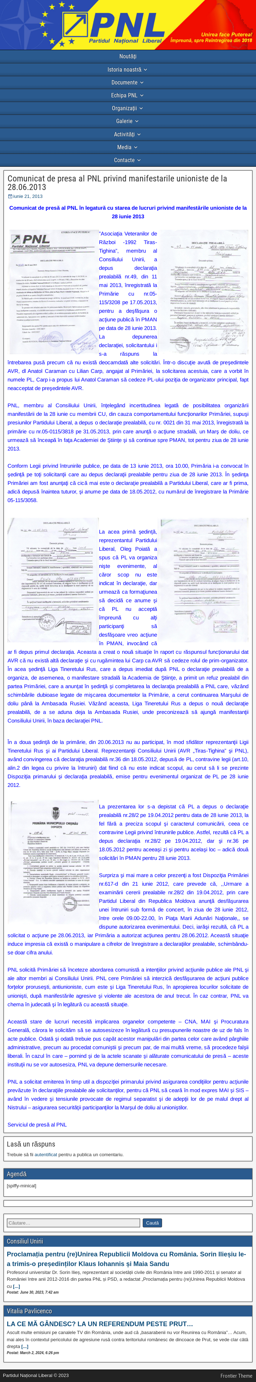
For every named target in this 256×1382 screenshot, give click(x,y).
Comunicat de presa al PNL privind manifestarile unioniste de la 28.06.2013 (117, 183)
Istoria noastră (125, 69)
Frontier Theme (236, 1376)
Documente (125, 82)
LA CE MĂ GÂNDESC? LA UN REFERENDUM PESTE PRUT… (100, 1324)
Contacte (124, 160)
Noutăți (128, 56)
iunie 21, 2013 (28, 196)
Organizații (124, 108)
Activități (124, 134)
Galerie (124, 121)
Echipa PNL (124, 95)
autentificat (46, 1154)
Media (124, 147)
